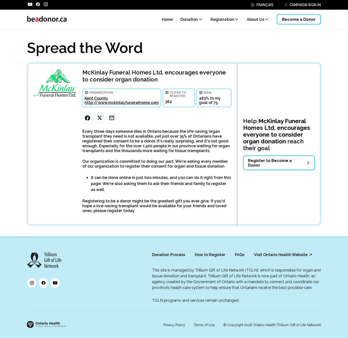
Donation (189, 19)
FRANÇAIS (264, 5)
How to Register (210, 254)
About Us (255, 19)
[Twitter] (99, 118)
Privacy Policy (174, 325)
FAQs (239, 254)
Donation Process (168, 254)
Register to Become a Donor (270, 163)
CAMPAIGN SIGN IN (305, 5)
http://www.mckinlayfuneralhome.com (122, 102)
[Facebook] (87, 118)
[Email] (112, 118)
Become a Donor (299, 19)
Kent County (96, 98)
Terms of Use (204, 325)
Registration (222, 19)
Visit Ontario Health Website (281, 254)
